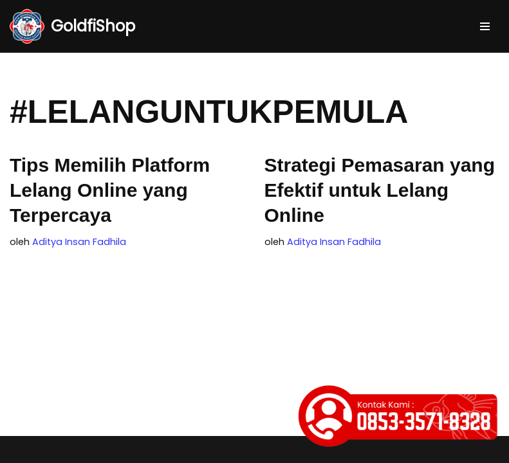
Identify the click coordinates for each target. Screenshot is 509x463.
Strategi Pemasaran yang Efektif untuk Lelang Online (379, 190)
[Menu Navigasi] (484, 26)
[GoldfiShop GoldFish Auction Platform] (72, 26)
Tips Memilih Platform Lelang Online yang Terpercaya (110, 190)
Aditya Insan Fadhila (79, 241)
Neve (174, 449)
